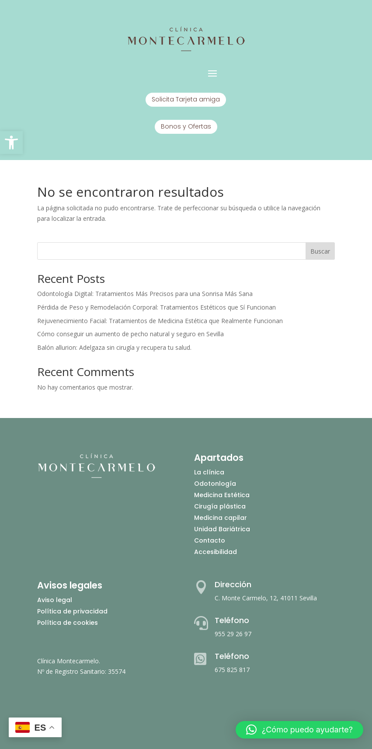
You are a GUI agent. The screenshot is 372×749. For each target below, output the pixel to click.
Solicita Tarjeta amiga (186, 99)
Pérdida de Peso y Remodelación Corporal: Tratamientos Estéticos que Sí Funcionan (156, 307)
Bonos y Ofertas (186, 126)
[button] (11, 142)
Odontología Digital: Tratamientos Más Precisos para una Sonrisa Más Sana (145, 293)
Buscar (320, 251)
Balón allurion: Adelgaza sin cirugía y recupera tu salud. (114, 347)
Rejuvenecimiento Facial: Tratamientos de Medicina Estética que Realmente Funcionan (160, 321)
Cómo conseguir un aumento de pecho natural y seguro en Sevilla (130, 334)
